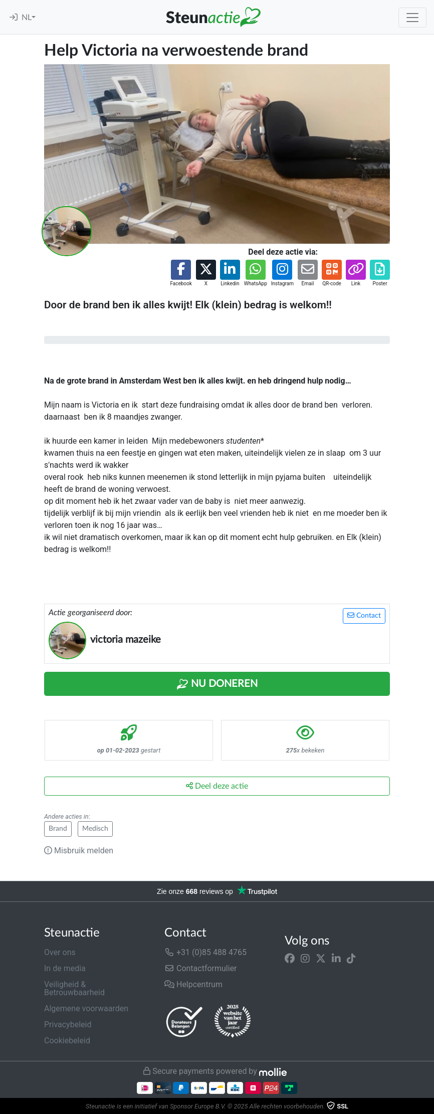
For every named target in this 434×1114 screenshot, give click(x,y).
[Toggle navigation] (412, 18)
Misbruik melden (78, 850)
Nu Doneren (217, 684)
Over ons (60, 952)
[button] (180, 273)
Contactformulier (200, 968)
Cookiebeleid (67, 1040)
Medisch (95, 828)
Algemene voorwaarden (86, 1008)
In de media (65, 968)
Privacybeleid (67, 1024)
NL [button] (27, 18)
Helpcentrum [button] (193, 984)
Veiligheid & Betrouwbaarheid (74, 988)
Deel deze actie (217, 786)
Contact (364, 615)
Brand (58, 828)
